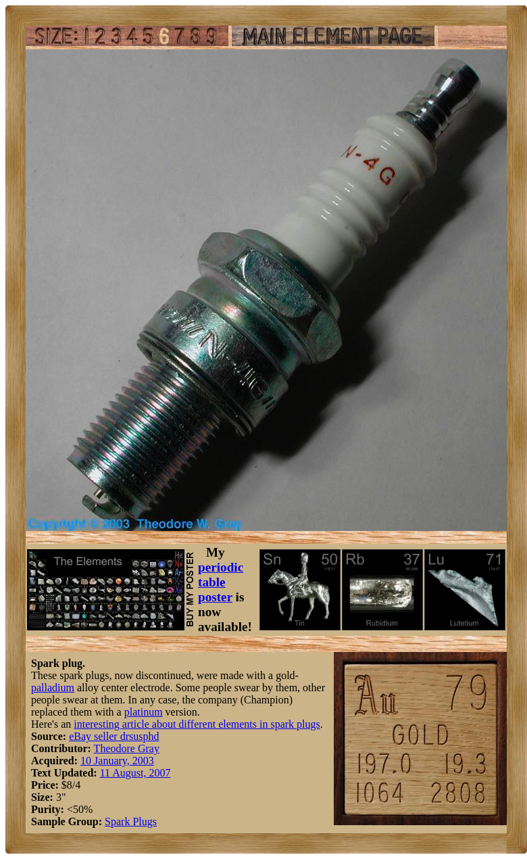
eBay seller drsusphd (114, 736)
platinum (143, 712)
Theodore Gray (126, 748)
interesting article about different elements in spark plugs (197, 724)
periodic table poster (220, 582)
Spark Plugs (131, 821)
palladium (52, 687)
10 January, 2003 (117, 760)
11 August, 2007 (135, 773)
